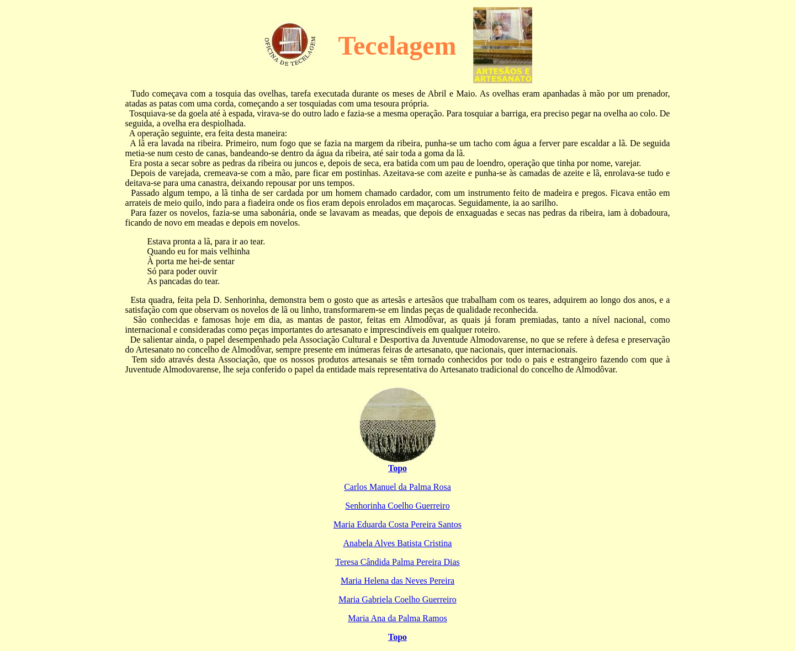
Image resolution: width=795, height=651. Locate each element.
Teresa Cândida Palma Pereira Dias (397, 562)
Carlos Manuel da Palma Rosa (397, 487)
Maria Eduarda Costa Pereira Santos (397, 524)
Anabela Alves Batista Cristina (397, 543)
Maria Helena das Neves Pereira (397, 580)
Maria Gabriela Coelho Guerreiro (397, 599)
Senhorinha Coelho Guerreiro (397, 505)
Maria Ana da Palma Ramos (397, 618)
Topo (397, 468)
